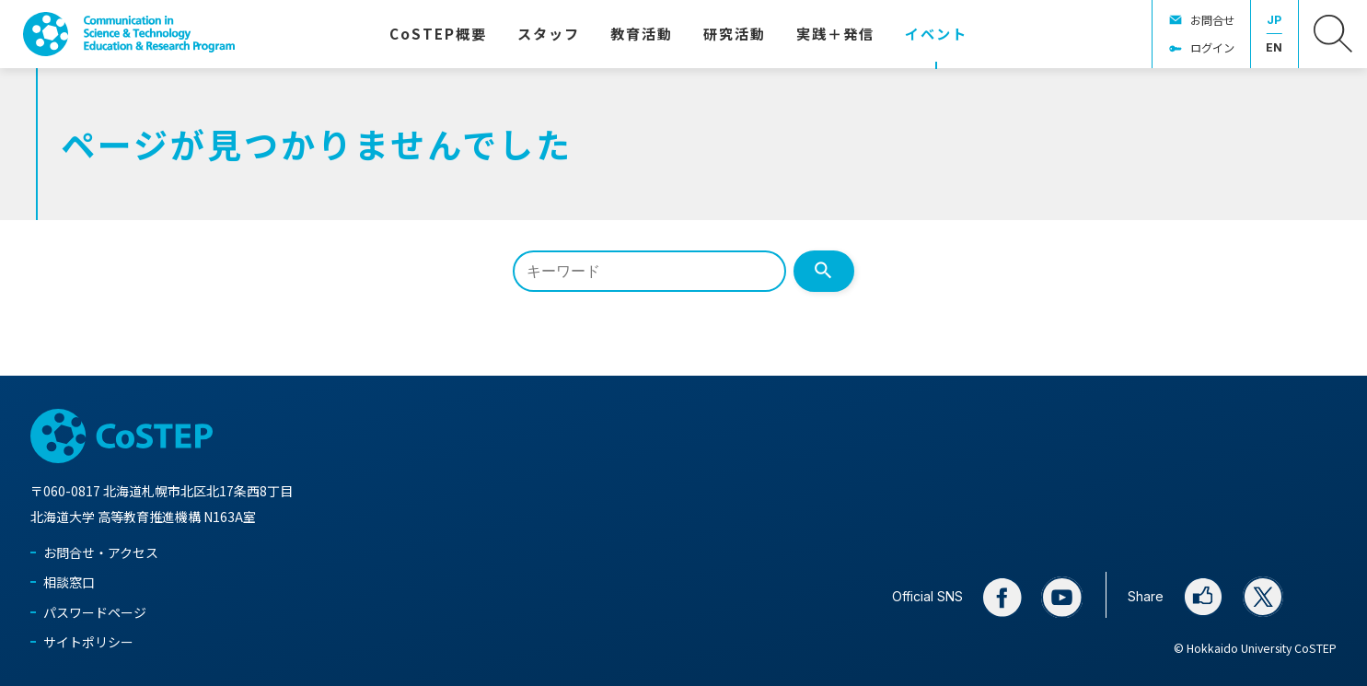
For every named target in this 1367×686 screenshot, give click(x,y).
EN (1274, 47)
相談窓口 (69, 582)
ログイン (1212, 48)
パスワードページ (94, 612)
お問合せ (1212, 20)
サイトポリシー (88, 642)
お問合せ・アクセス (100, 552)
